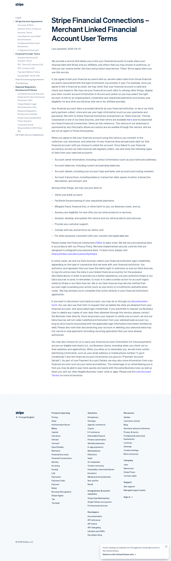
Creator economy (96, 465)
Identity (55, 462)
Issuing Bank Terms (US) (29, 75)
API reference (94, 520)
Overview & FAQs (26, 25)
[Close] (166, 547)
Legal (18, 17)
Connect (55, 443)
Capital (55, 432)
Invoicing (56, 465)
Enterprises (93, 417)
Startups (92, 421)
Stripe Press (129, 472)
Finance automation (97, 439)
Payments (56, 476)
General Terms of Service (29, 28)
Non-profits (93, 480)
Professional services (98, 505)
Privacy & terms (131, 432)
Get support (129, 486)
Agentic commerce (96, 424)
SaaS (90, 458)
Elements (56, 450)
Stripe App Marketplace (99, 498)
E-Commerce (94, 432)
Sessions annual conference (137, 428)
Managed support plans (134, 490)
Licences (128, 442)
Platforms (92, 454)
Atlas (54, 421)
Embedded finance (96, 435)
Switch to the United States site (119, 554)
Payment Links (58, 480)
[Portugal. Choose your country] (24, 417)
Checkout (56, 435)
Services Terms (25, 32)
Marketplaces (94, 450)
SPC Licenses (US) (26, 68)
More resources (131, 454)
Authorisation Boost (61, 424)
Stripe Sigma (57, 495)
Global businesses (96, 443)
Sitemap (127, 446)
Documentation (95, 516)
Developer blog (95, 535)
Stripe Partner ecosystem (100, 502)
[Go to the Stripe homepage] (19, 413)
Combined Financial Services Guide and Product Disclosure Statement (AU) (31, 96)
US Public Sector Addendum (29, 134)
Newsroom (129, 468)
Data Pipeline (58, 447)
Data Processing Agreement (29, 79)
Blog (126, 424)
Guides (127, 417)
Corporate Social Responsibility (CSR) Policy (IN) (30, 127)
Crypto (91, 428)
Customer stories (132, 421)
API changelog (94, 527)
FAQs (99, 242)
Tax (53, 499)
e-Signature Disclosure (28, 50)
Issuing (55, 469)
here (129, 119)
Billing (54, 428)
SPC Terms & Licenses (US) (30, 64)
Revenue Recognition (61, 491)
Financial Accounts (60, 454)
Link (53, 473)
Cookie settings (131, 450)
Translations (21, 83)
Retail (90, 484)
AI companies (94, 462)
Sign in (128, 497)
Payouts (55, 484)
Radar (54, 488)
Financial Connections (62, 458)
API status (92, 523)
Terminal (56, 503)
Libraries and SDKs (96, 531)
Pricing (55, 417)
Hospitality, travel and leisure (101, 469)
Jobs (126, 464)
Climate (55, 439)
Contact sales (130, 475)
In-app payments (95, 447)
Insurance (92, 473)
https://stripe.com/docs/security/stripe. (75, 253)
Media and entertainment (99, 476)
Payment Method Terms (29, 72)
